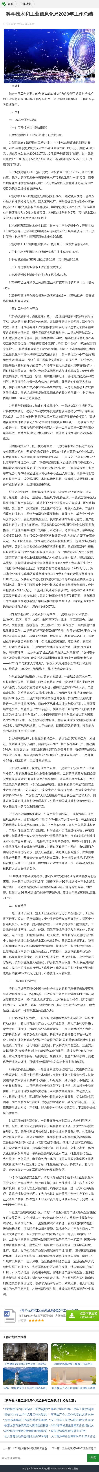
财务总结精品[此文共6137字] (68, 1430)
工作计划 (26, 3)
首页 (11, 3)
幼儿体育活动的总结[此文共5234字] (26, 1436)
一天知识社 (44, 1468)
